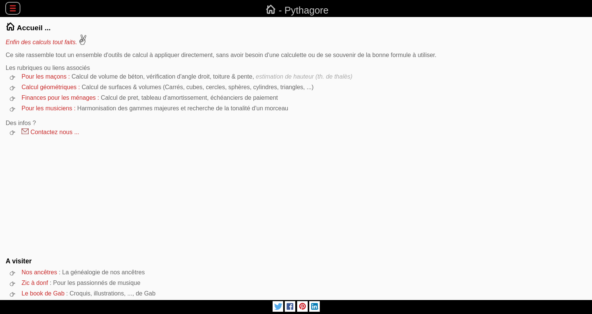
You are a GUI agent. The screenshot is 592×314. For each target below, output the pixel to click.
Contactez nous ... (50, 132)
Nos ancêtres (39, 272)
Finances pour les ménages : (61, 97)
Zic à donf (35, 283)
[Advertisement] (296, 196)
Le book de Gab (43, 293)
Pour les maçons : (47, 76)
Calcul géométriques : (52, 87)
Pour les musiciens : (49, 108)
